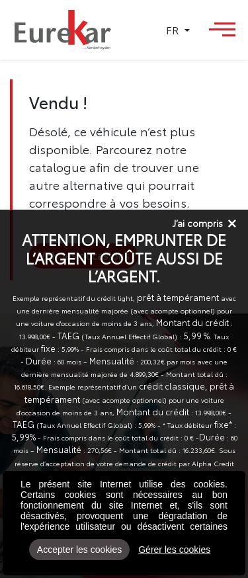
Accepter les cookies (79, 549)
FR (174, 29)
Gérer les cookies (174, 549)
